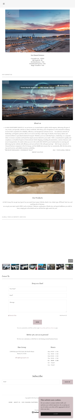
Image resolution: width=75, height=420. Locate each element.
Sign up (67, 382)
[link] (37, 412)
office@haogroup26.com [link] (22, 358)
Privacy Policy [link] (43, 328)
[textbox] (37, 289)
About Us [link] (17, 402)
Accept (56, 416)
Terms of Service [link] (51, 328)
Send (37, 322)
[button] (3, 3)
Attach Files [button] (13, 315)
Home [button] (10, 402)
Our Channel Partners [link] (30, 402)
